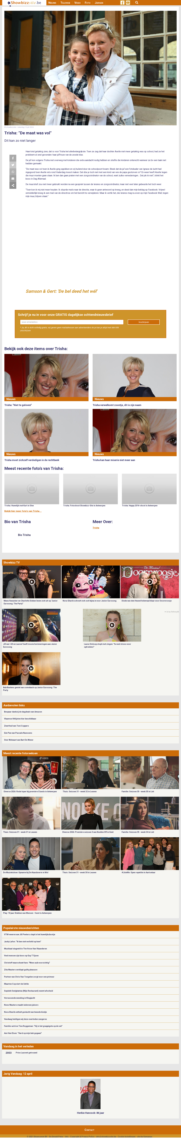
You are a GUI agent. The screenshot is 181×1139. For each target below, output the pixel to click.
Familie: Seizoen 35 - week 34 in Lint (138, 832)
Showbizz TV (11, 562)
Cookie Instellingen (126, 1137)
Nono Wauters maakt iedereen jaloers (21, 1005)
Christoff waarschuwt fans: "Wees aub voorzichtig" (27, 963)
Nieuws (52, 2)
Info (67, 1137)
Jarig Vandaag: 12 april (17, 1073)
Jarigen (99, 2)
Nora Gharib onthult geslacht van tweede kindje (25, 1012)
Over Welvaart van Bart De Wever (18, 740)
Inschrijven (144, 322)
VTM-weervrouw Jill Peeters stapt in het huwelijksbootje (29, 934)
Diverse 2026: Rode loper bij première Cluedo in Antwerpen (30, 791)
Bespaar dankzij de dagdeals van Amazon (23, 712)
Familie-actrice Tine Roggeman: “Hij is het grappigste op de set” (33, 1026)
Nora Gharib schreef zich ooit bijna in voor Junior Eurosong (89, 601)
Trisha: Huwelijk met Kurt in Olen (19, 506)
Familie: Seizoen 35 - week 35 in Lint (138, 791)
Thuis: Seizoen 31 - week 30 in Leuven (79, 872)
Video (77, 2)
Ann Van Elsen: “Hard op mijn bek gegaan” (23, 1033)
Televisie (65, 2)
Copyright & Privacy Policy (82, 1137)
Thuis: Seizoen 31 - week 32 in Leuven (80, 791)
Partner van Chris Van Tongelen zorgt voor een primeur (29, 977)
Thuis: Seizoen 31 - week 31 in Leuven (20, 832)
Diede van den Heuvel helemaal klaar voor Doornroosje (147, 601)
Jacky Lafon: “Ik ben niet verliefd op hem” (22, 941)
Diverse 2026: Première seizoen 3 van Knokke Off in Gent (88, 832)
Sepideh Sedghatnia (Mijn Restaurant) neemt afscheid (28, 991)
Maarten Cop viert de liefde (16, 984)
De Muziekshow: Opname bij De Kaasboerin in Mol (25, 872)
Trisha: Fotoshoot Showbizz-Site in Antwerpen (84, 506)
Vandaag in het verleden (18, 1046)
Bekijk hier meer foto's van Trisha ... (23, 511)
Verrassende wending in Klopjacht (19, 998)
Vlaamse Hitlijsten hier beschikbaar (20, 719)
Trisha (96, 527)
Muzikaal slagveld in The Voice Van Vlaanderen (25, 949)
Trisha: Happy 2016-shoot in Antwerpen (139, 506)
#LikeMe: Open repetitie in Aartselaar (138, 872)
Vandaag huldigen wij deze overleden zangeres (25, 1019)
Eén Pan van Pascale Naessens (18, 733)
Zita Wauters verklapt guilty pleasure (20, 970)
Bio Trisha (24, 535)
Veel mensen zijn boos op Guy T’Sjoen (21, 956)
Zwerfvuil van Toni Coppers (16, 726)
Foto (87, 2)
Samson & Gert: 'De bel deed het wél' (61, 291)
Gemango (147, 1137)
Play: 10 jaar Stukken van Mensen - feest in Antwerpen (27, 913)
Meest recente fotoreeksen (20, 753)
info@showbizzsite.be (106, 1137)
